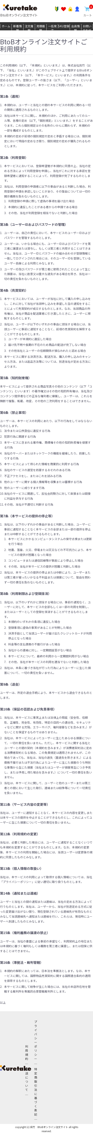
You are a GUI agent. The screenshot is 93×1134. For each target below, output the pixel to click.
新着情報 (17, 28)
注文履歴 (29, 28)
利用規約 (26, 1052)
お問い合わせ (87, 28)
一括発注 (52, 28)
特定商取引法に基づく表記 (35, 1091)
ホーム (6, 26)
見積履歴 (40, 28)
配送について (26, 1079)
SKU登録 (63, 26)
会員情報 (75, 28)
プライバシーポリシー (35, 1040)
